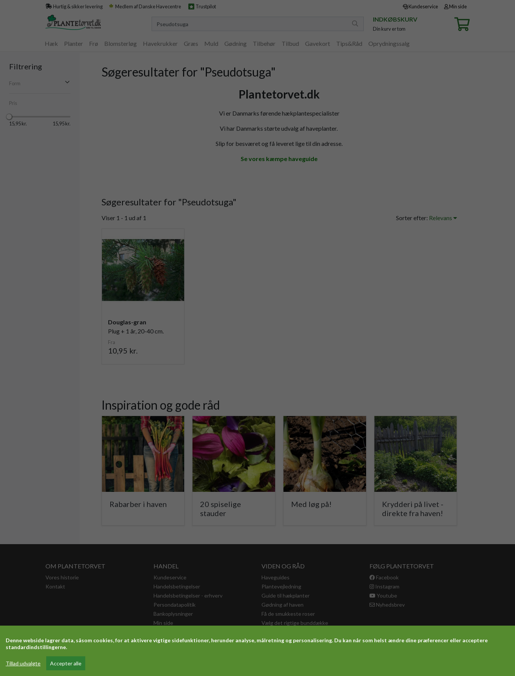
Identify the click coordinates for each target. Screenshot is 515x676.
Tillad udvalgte (23, 663)
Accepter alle (65, 663)
